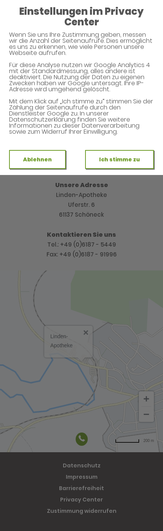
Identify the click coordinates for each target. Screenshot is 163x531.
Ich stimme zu (119, 159)
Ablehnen (37, 159)
